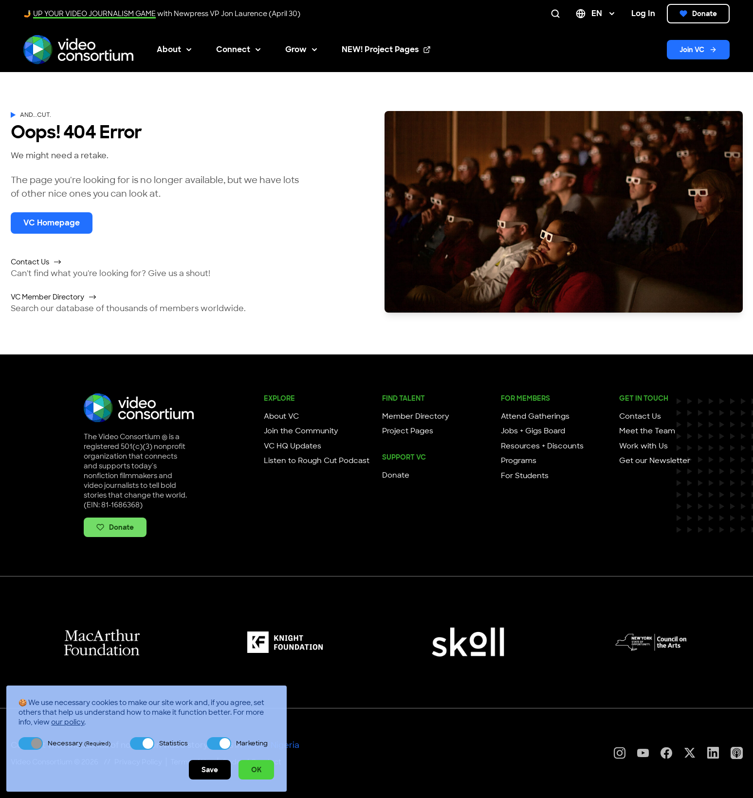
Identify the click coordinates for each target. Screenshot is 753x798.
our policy (67, 722)
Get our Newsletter (654, 460)
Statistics (173, 743)
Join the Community (301, 431)
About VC (281, 416)
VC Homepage (51, 223)
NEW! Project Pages (386, 50)
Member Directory (415, 416)
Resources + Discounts (542, 446)
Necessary (79, 743)
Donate (698, 13)
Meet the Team (647, 431)
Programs (518, 460)
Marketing (252, 743)
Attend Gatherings (535, 416)
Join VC (698, 49)
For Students (525, 476)
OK (256, 769)
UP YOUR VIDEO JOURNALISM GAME (94, 13)
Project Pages (407, 431)
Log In (643, 13)
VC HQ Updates (292, 446)
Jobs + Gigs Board (533, 431)
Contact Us (36, 262)
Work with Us (643, 446)
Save (210, 769)
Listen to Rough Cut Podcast (316, 460)
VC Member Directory (54, 297)
